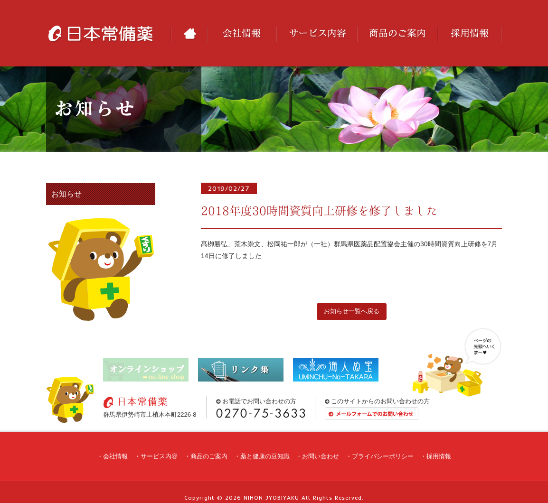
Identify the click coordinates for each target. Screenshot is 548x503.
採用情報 (470, 34)
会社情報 (242, 34)
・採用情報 (435, 456)
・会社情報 (112, 456)
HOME (189, 34)
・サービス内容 (156, 456)
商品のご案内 (397, 34)
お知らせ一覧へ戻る (351, 311)
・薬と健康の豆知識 (262, 456)
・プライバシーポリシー (380, 456)
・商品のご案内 (205, 456)
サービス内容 (316, 34)
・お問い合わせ (317, 456)
